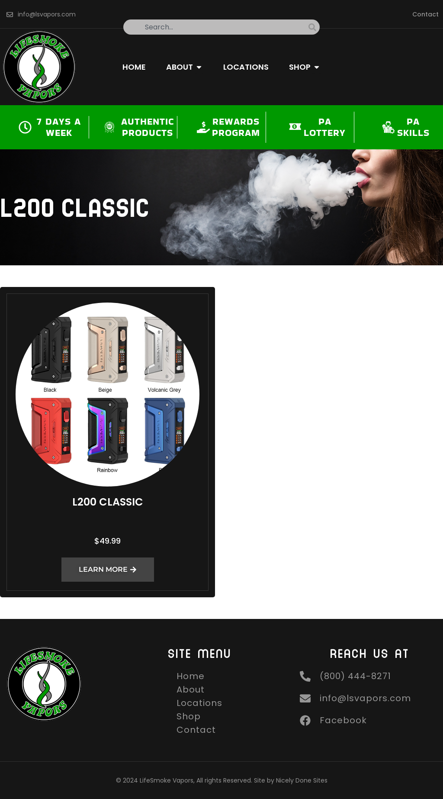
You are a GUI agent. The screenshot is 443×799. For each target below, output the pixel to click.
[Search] (314, 27)
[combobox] (215, 27)
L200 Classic (107, 502)
